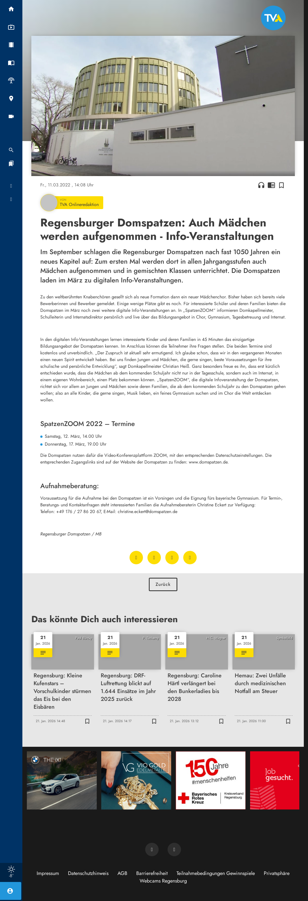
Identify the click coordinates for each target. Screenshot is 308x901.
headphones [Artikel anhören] (261, 185)
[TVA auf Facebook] (152, 849)
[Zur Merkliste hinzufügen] (281, 185)
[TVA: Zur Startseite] (273, 18)
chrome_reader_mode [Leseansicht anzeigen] (271, 185)
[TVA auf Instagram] (174, 849)
